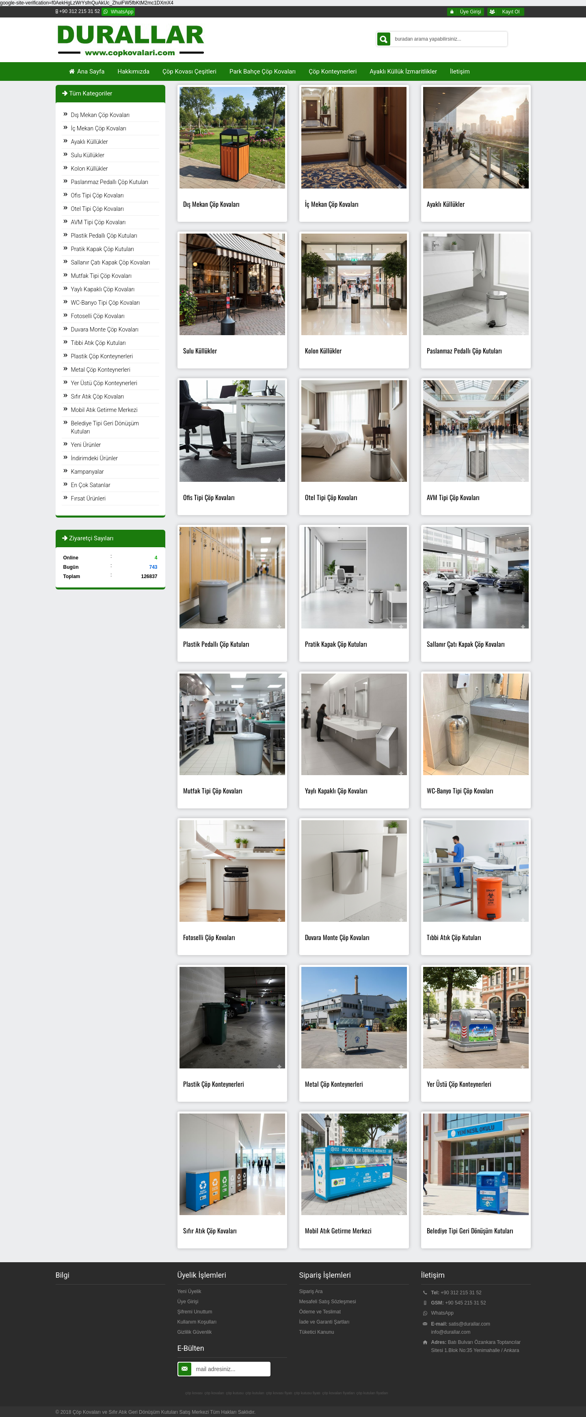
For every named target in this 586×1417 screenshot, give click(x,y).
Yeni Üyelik (189, 1291)
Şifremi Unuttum (194, 1312)
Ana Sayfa (86, 71)
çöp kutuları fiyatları (372, 1393)
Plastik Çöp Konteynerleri (102, 356)
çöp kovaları (215, 1393)
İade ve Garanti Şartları (324, 1322)
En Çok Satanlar (90, 485)
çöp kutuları (254, 1393)
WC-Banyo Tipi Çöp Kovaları (105, 302)
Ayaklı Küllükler (89, 142)
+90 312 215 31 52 (461, 1293)
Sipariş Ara (311, 1291)
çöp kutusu (235, 1393)
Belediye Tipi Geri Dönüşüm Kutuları (105, 427)
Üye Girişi (188, 1301)
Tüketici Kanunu (316, 1332)
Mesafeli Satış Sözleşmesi (327, 1301)
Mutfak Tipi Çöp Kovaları (101, 276)
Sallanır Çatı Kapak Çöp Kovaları (110, 262)
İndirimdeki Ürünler (94, 458)
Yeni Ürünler (86, 445)
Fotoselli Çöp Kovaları (98, 316)
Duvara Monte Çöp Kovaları (104, 329)
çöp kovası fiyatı (279, 1393)
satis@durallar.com (469, 1324)
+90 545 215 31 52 (465, 1303)
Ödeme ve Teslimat (320, 1312)
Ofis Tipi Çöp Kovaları (97, 195)
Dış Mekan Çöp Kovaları (100, 115)
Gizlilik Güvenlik (194, 1332)
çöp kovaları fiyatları (338, 1393)
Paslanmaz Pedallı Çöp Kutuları (110, 182)
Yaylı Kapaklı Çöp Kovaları (103, 289)
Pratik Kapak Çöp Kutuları (102, 249)
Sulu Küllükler (88, 155)
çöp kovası (194, 1393)
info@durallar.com (451, 1332)
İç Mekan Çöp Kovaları (98, 128)
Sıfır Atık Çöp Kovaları (97, 396)
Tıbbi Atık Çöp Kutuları (98, 343)
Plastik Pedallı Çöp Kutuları (104, 235)
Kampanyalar (87, 471)
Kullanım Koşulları (197, 1322)
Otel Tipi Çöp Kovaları (97, 209)
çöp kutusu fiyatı (307, 1393)
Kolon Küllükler (89, 168)
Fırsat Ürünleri (88, 498)
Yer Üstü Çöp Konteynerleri (104, 383)
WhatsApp (442, 1313)
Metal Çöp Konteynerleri (100, 369)
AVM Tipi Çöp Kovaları (98, 222)
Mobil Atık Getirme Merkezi (104, 410)
